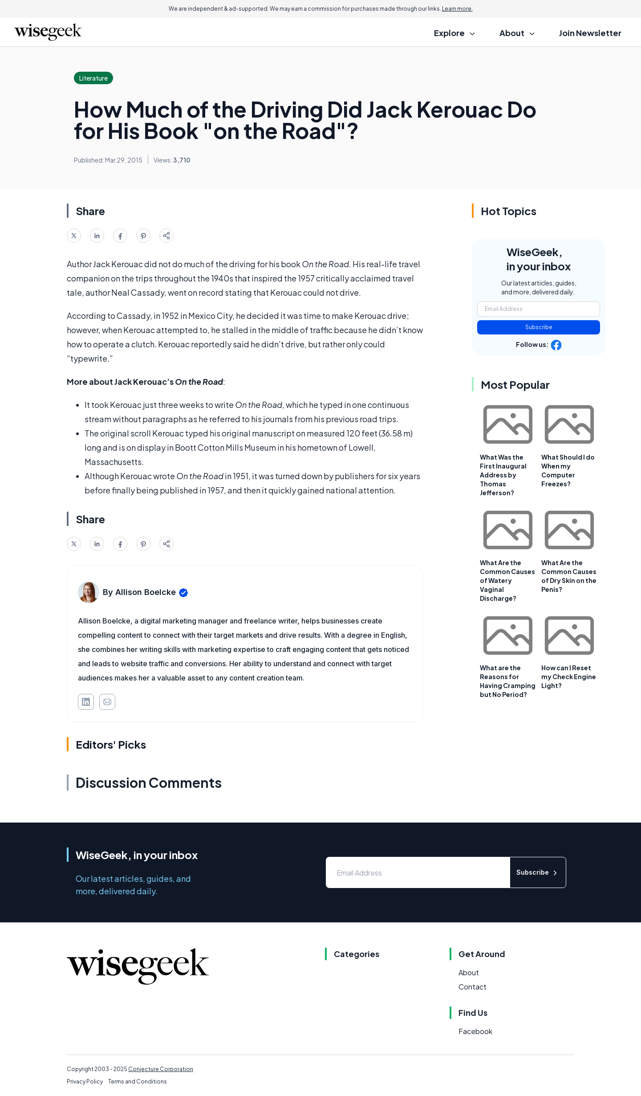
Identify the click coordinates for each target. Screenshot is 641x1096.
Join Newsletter (590, 33)
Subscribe (538, 327)
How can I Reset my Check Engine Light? (568, 676)
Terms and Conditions (137, 1081)
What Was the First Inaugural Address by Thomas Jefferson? (503, 475)
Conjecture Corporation (160, 1069)
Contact (472, 986)
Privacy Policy (85, 1081)
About (468, 972)
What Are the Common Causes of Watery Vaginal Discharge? (507, 580)
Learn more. (457, 8)
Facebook (475, 1031)
